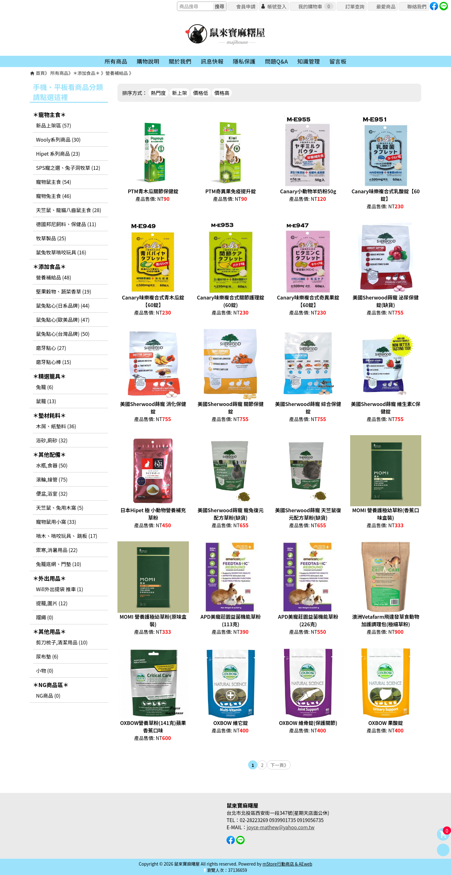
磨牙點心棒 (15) (53, 362)
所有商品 (59, 73)
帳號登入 (276, 6)
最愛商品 (385, 6)
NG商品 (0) (48, 695)
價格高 (221, 92)
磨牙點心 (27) (51, 348)
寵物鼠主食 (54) (53, 181)
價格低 (200, 92)
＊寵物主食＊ (49, 114)
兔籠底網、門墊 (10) (58, 564)
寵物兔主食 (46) (53, 196)
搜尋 (219, 6)
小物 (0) (44, 670)
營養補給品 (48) (53, 277)
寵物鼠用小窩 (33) (56, 521)
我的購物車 (315, 6)
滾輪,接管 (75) (52, 479)
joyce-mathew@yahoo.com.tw (280, 827)
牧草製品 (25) (51, 238)
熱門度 (158, 92)
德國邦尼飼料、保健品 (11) (66, 224)
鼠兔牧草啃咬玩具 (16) (61, 252)
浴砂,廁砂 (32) (52, 440)
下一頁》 (279, 765)
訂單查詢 (354, 6)
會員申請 (245, 6)
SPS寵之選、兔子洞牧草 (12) (68, 167)
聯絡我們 (416, 6)
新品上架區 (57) (53, 125)
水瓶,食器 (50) (52, 465)
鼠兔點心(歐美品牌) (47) (63, 319)
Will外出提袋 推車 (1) (59, 589)
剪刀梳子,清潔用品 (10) (62, 642)
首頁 (40, 73)
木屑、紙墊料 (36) (56, 426)
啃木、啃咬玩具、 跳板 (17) (66, 535)
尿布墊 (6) (47, 656)
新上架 (179, 92)
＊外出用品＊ (49, 578)
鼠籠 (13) (46, 401)
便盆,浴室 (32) (52, 493)
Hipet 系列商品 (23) (58, 153)
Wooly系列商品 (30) (58, 139)
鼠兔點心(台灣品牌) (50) (63, 333)
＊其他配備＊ (49, 454)
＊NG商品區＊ (51, 685)
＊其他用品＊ (49, 631)
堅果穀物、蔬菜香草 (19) (63, 291)
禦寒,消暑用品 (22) (57, 550)
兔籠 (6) (44, 387)
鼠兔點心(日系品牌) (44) (63, 305)
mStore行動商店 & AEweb (287, 864)
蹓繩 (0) (44, 617)
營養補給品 (117, 73)
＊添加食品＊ (87, 73)
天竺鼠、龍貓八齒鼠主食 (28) (68, 210)
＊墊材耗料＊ (49, 415)
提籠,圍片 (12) (52, 603)
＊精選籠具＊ (49, 376)
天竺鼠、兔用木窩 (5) (59, 507)
